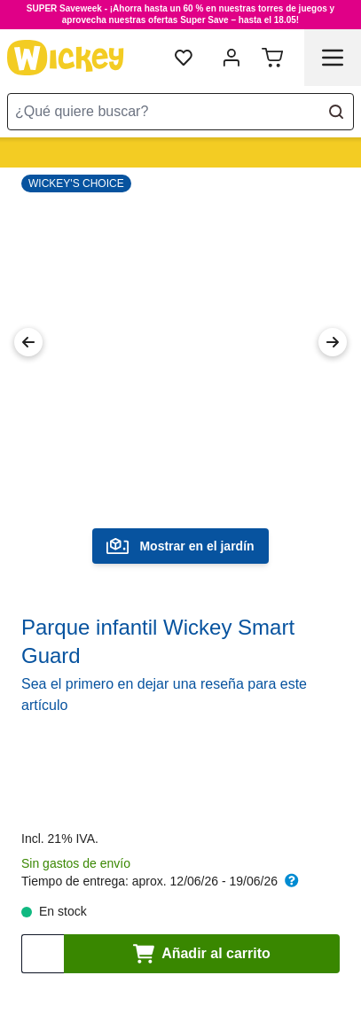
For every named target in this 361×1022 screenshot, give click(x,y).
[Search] (336, 111)
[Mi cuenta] (231, 57)
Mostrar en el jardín (180, 546)
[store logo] (65, 57)
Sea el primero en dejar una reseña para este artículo (164, 694)
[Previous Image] (28, 342)
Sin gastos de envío (75, 863)
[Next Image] (332, 342)
